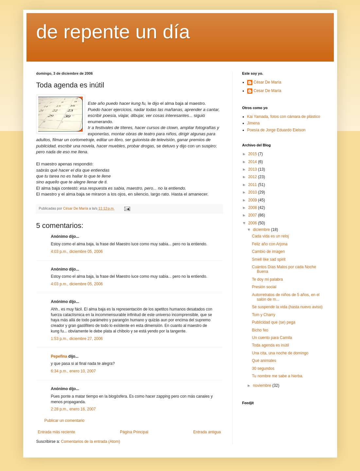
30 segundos (263, 368)
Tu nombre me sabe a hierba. (277, 376)
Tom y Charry (263, 314)
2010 (253, 192)
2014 (253, 162)
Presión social (264, 287)
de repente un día (113, 32)
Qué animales (264, 360)
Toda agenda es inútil (270, 345)
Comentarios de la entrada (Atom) (90, 441)
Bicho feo (260, 330)
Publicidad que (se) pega (273, 322)
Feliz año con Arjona (269, 244)
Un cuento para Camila (272, 337)
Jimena (253, 123)
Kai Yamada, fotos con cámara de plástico (283, 116)
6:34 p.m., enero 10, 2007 (73, 371)
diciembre (262, 229)
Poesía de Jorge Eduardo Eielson (276, 130)
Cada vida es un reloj (270, 236)
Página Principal (134, 432)
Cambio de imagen (268, 251)
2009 (253, 200)
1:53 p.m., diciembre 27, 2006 (77, 338)
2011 (253, 184)
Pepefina (59, 356)
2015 (253, 154)
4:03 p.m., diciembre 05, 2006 (77, 251)
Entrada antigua (207, 432)
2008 (253, 207)
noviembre (262, 385)
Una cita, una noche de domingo (280, 353)
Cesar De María (268, 90)
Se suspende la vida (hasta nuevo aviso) (287, 307)
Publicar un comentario (64, 420)
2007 (253, 215)
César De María (268, 82)
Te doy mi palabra (267, 279)
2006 (253, 223)
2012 (253, 177)
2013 (253, 169)
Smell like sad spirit (268, 259)
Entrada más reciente (56, 432)
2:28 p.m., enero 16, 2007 (73, 409)
